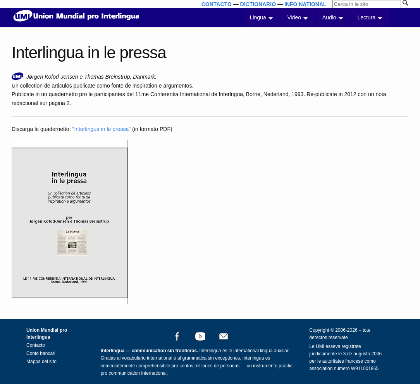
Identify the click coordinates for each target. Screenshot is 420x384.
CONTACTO (216, 4)
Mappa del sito (41, 361)
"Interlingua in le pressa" (101, 129)
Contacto (35, 345)
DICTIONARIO (258, 4)
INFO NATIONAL (305, 4)
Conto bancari (40, 353)
